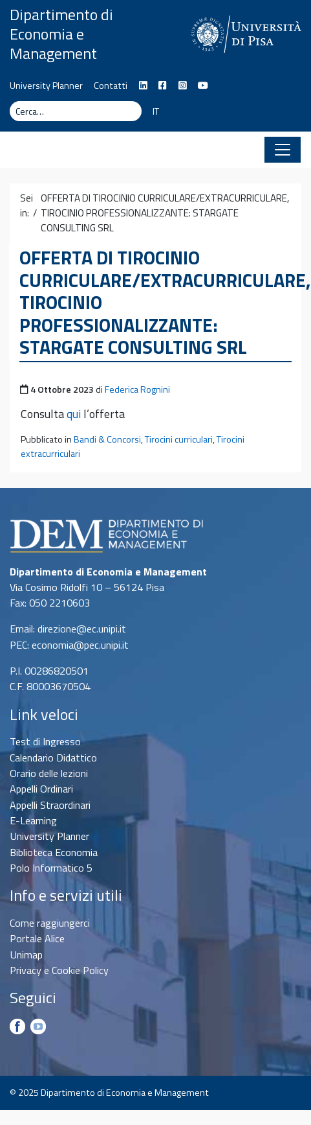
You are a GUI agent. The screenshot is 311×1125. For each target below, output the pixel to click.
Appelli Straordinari (50, 805)
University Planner (46, 85)
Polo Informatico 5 (51, 868)
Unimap (26, 954)
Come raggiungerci (50, 923)
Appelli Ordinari (41, 788)
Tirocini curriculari (179, 439)
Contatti (110, 85)
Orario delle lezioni (49, 773)
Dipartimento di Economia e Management (61, 34)
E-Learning (33, 820)
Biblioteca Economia (54, 852)
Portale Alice (37, 938)
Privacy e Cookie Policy (59, 970)
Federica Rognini (137, 389)
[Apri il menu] (282, 150)
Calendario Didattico (53, 757)
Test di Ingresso (45, 741)
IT (156, 111)
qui (74, 414)
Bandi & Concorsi (107, 439)
